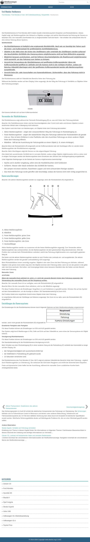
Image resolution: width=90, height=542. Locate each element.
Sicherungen (81, 411)
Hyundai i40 (7, 493)
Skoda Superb (8, 507)
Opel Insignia (8, 502)
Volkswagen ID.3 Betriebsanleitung (16, 516)
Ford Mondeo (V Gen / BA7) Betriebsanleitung (25, 15)
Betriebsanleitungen (6, 7)
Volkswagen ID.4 (9, 520)
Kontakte (50, 7)
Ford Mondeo (6, 15)
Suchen (72, 7)
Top (30, 7)
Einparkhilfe (45, 15)
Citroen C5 (7, 484)
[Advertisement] (45, 24)
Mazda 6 (6, 497)
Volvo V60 (7, 511)
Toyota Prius (7, 525)
